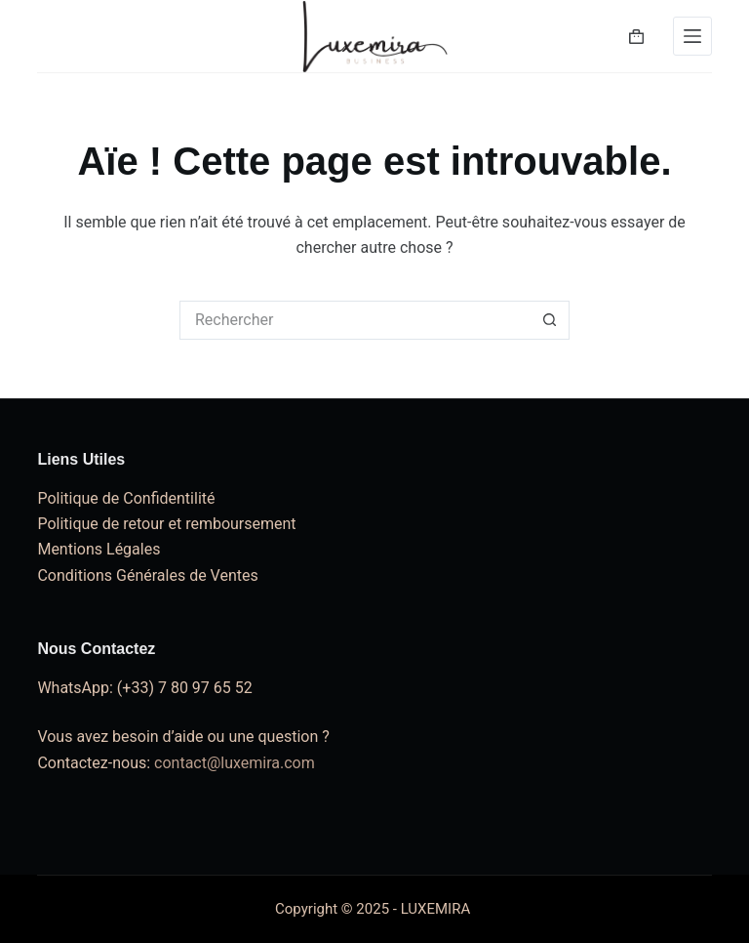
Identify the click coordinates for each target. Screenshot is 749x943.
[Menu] (692, 36)
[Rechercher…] (355, 320)
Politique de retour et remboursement (166, 523)
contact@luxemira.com (234, 763)
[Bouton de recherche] (550, 320)
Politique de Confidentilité (126, 498)
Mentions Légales (98, 549)
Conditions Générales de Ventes (147, 575)
